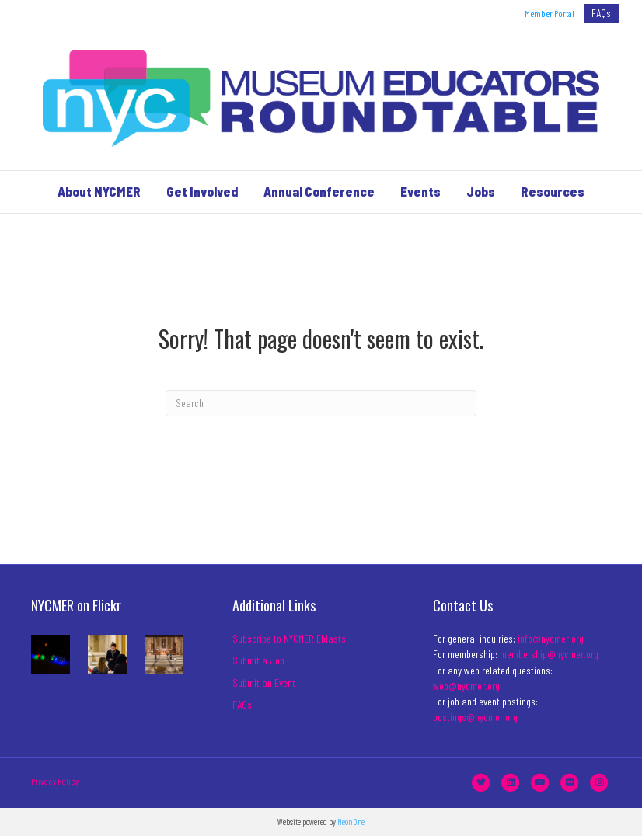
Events (420, 191)
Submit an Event (263, 682)
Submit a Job (258, 660)
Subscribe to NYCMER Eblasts (289, 638)
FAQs (601, 12)
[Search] (321, 403)
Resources (552, 191)
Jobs (480, 191)
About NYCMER (99, 191)
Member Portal (549, 13)
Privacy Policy (55, 780)
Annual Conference (319, 191)
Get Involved (202, 191)
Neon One (351, 822)
